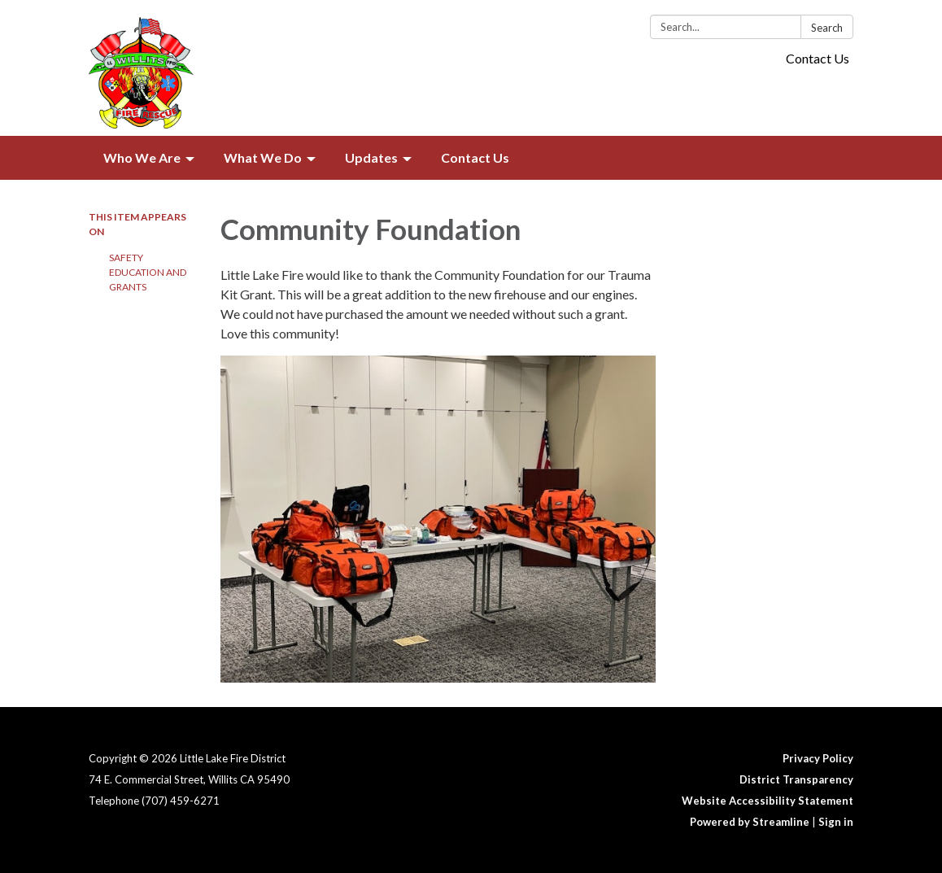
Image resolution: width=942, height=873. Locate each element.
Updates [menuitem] (371, 157)
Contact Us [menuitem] (475, 157)
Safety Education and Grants (147, 272)
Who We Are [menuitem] (142, 157)
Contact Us (817, 58)
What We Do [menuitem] (263, 157)
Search (827, 27)
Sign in (835, 821)
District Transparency (796, 779)
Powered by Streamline (749, 821)
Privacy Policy (818, 758)
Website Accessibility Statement (767, 800)
